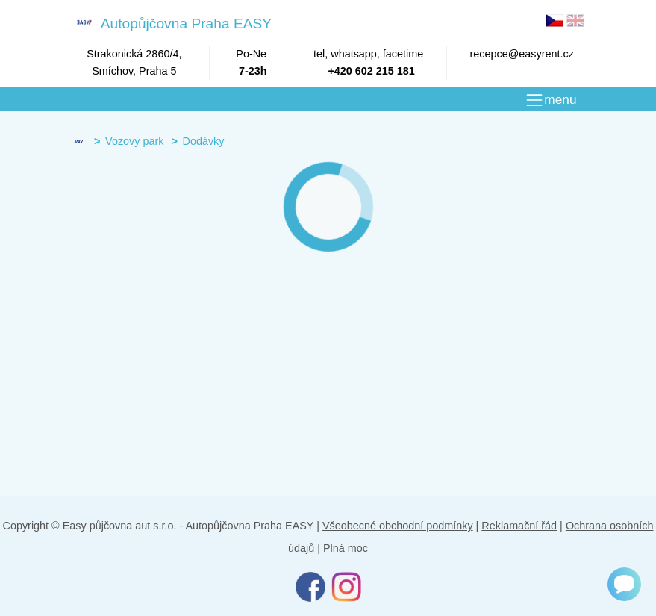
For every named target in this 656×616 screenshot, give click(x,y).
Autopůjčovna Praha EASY (171, 22)
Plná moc (345, 548)
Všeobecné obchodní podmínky (397, 526)
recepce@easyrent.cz (522, 54)
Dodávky (203, 141)
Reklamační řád (519, 526)
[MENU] (550, 100)
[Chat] (624, 584)
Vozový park (134, 141)
